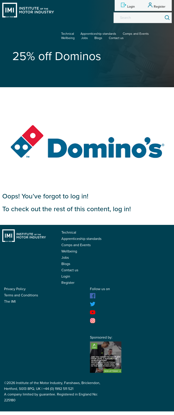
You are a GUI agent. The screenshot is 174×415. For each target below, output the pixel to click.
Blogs (98, 38)
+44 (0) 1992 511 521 (58, 389)
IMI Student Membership (28, 10)
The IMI (10, 301)
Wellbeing (68, 38)
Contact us (116, 38)
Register (67, 282)
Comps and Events (136, 34)
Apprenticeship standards (98, 34)
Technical (67, 34)
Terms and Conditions (21, 295)
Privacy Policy (15, 289)
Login (65, 276)
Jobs (84, 38)
